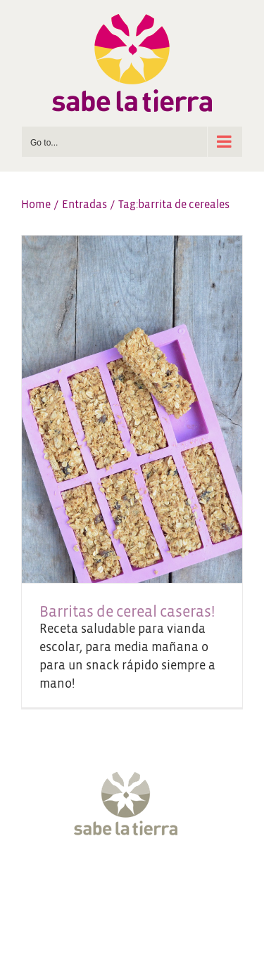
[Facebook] (66, 881)
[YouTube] (145, 881)
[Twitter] (92, 881)
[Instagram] (119, 881)
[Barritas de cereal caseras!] (132, 409)
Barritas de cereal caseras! (127, 612)
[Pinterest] (171, 881)
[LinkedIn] (197, 881)
